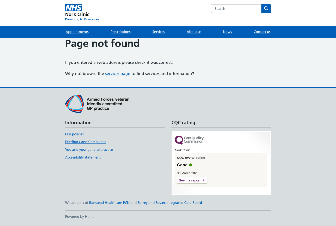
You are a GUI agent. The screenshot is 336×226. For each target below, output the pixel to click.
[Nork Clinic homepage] (82, 12)
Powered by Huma (79, 216)
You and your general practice (89, 149)
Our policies (74, 134)
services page (117, 73)
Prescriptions (120, 32)
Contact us (262, 32)
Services (158, 32)
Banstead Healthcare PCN (109, 203)
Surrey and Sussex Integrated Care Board (170, 203)
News (227, 32)
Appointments (77, 32)
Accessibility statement (83, 157)
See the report (190, 180)
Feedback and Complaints (85, 142)
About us (194, 32)
